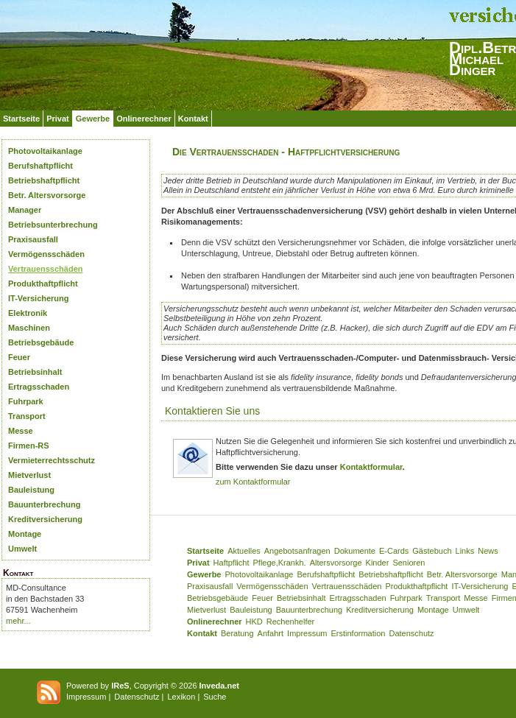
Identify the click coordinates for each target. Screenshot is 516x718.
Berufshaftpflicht (40, 165)
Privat (57, 118)
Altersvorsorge (336, 562)
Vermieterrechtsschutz (51, 460)
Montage (24, 533)
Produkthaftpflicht (43, 283)
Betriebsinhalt (35, 371)
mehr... (18, 620)
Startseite (21, 118)
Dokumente (354, 550)
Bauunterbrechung (44, 504)
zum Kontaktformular (253, 481)
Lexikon (181, 696)
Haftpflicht (231, 562)
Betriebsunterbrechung (53, 224)
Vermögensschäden (46, 254)
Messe (20, 430)
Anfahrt (270, 633)
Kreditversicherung (45, 519)
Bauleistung (31, 489)
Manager (24, 209)
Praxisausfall (33, 239)
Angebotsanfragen (297, 550)
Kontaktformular (371, 466)
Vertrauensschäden (45, 268)
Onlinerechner (144, 118)
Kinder (377, 562)
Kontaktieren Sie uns (212, 411)
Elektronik (27, 313)
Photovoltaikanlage (45, 151)
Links (465, 550)
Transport (27, 416)
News (488, 550)
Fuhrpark (25, 401)
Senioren (408, 562)
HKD (254, 621)
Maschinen (29, 327)
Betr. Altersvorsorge (46, 195)
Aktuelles (244, 550)
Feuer (19, 357)
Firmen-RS (28, 445)
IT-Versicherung (38, 298)
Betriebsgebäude (41, 342)
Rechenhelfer (290, 621)
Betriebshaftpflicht (43, 180)
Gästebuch (431, 550)
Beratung (237, 633)
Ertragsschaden (38, 386)
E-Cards (394, 550)
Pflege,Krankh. (279, 562)
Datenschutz (411, 633)
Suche (214, 696)
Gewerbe (93, 118)
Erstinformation (358, 633)
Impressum (307, 633)
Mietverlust (29, 475)
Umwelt (22, 548)
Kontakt (193, 118)
